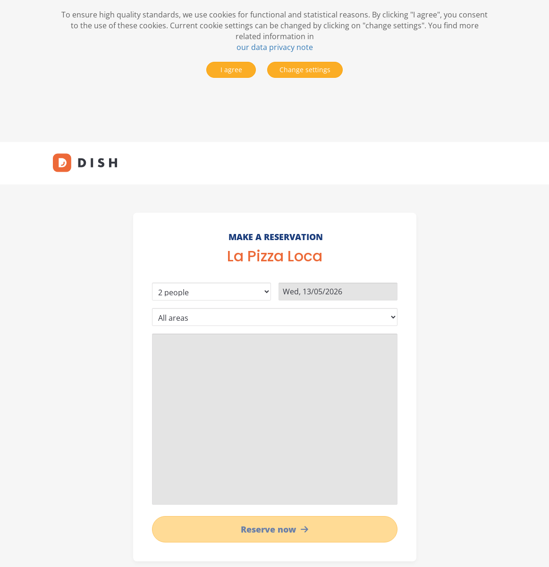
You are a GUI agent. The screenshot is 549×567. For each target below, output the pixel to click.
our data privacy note (274, 47)
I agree (231, 69)
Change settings (304, 69)
